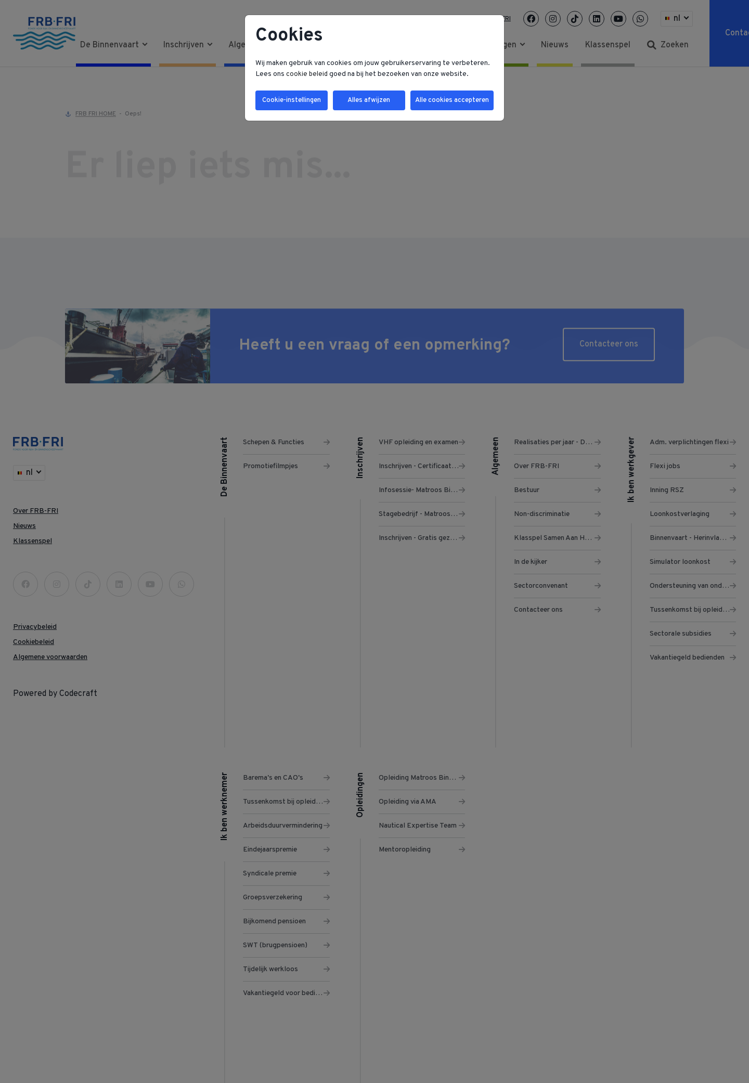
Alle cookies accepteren (450, 101)
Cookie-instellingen (291, 101)
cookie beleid (307, 74)
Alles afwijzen (367, 101)
